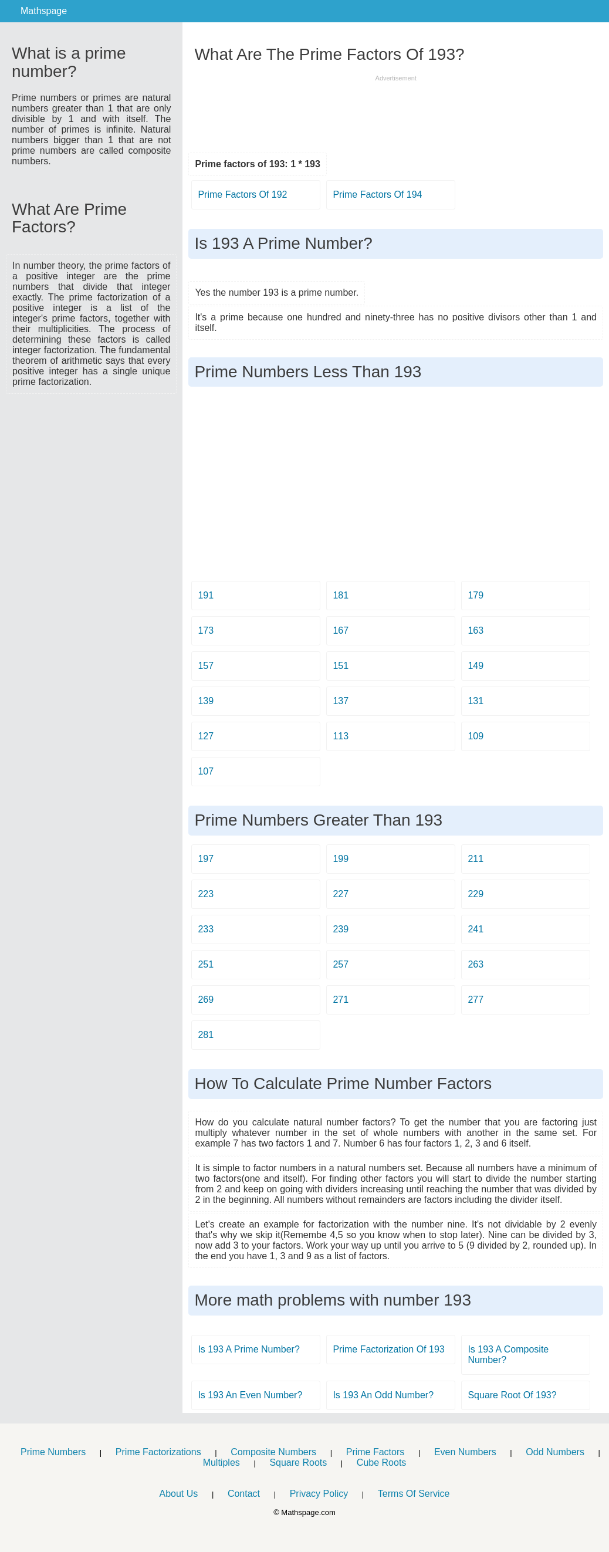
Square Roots (298, 1463)
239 (341, 929)
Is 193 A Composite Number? (508, 1354)
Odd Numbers (555, 1452)
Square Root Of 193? (512, 1395)
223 (206, 894)
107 (206, 771)
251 (206, 964)
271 (341, 1000)
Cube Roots (382, 1463)
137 (341, 701)
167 (341, 630)
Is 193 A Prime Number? (248, 1349)
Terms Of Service (414, 1494)
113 (341, 736)
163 (475, 630)
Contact (244, 1494)
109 (475, 736)
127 (206, 736)
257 (341, 964)
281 (206, 1035)
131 (475, 701)
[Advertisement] (92, 468)
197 (206, 859)
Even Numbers (465, 1452)
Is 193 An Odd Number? (383, 1395)
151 (341, 666)
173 (206, 630)
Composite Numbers (273, 1452)
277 (475, 1000)
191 (206, 595)
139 (206, 701)
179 (475, 595)
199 (341, 859)
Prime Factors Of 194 (377, 195)
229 (475, 894)
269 (206, 1000)
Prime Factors (375, 1452)
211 (475, 859)
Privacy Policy (319, 1494)
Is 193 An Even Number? (250, 1395)
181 (341, 595)
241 (475, 929)
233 (206, 929)
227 (341, 894)
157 (206, 666)
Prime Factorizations (158, 1452)
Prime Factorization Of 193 (388, 1349)
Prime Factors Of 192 (242, 195)
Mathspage (44, 11)
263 (475, 964)
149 (475, 666)
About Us (178, 1494)
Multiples (221, 1463)
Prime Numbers (53, 1452)
